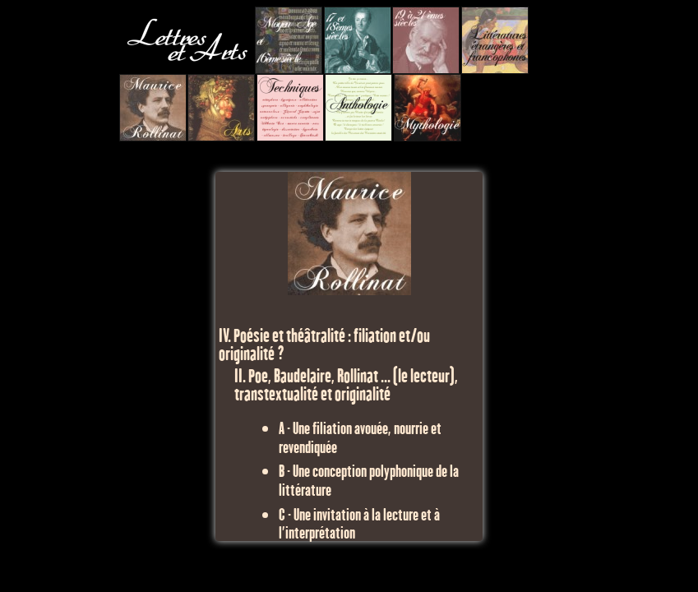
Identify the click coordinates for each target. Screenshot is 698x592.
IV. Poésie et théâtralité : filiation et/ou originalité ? (324, 344)
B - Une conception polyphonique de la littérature (369, 479)
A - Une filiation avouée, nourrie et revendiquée (360, 437)
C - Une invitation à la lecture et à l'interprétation (359, 523)
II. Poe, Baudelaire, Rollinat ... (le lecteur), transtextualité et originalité (346, 384)
